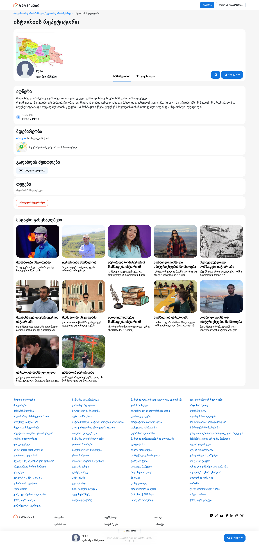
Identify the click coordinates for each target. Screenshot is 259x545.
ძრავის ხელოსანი (24, 399)
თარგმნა (195, 483)
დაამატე (207, 5)
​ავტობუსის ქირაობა (201, 477)
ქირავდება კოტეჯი (201, 500)
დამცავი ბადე (80, 472)
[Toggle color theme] (129, 531)
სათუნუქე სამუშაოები (25, 422)
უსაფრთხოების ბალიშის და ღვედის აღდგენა (217, 433)
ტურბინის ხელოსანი (143, 433)
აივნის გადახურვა (141, 472)
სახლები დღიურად (142, 500)
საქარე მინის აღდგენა (203, 416)
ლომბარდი (20, 488)
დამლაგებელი (22, 444)
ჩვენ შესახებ (110, 517)
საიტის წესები (111, 524)
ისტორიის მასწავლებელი (29, 190)
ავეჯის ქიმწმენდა (82, 494)
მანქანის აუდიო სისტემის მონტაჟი (210, 438)
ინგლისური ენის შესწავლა (205, 472)
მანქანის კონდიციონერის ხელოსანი (152, 438)
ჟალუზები (19, 472)
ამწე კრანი (78, 477)
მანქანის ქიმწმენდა (142, 494)
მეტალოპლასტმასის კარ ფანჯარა (33, 461)
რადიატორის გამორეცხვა (146, 422)
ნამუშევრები (122, 76)
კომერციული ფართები (27, 505)
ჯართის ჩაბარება (82, 444)
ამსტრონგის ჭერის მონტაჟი (29, 466)
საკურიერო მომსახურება (28, 449)
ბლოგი (158, 517)
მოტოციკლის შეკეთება (86, 410)
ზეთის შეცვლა (198, 410)
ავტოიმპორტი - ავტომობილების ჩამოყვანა (97, 422)
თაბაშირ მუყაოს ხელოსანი (88, 461)
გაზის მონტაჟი (139, 405)
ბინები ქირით (198, 494)
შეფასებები (145, 76)
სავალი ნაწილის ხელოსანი (206, 399)
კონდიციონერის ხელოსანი (29, 494)
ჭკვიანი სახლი (80, 466)
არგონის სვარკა (199, 405)
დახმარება (60, 524)
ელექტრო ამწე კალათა (27, 477)
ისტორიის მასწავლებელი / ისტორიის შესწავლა (48, 13)
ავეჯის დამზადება (141, 449)
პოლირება (19, 405)
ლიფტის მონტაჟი (141, 466)
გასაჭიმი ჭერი (139, 461)
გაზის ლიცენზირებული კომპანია (209, 466)
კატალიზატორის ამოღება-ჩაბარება (93, 427)
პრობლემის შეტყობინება (32, 202)
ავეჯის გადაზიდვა (200, 444)
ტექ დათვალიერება (25, 438)
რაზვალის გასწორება (144, 427)
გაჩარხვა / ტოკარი (83, 405)
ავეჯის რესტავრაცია (201, 449)
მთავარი (17, 13)
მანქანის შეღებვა (23, 410)
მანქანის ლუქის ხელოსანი (88, 438)
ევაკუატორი (138, 444)
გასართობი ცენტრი (25, 483)
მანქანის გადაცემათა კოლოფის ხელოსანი (156, 399)
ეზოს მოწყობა (80, 455)
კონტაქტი (159, 524)
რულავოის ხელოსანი (26, 427)
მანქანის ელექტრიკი (84, 433)
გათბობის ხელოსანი (25, 455)
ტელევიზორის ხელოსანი (205, 488)
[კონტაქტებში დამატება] (215, 75)
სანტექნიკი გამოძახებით (145, 455)
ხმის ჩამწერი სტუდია (84, 488)
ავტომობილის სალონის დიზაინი (150, 410)
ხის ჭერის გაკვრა (200, 461)
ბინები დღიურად (82, 500)
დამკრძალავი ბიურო (143, 488)
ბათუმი (21, 138)
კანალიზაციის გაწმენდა (204, 455)
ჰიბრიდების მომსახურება (205, 427)
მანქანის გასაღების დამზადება (208, 422)
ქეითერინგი (79, 483)
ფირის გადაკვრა (141, 416)
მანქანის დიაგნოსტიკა (85, 399)
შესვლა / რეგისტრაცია (230, 5)
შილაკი (135, 477)
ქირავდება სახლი (24, 500)
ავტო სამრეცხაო (82, 416)
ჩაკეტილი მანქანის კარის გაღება (33, 433)
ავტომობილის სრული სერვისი (31, 416)
